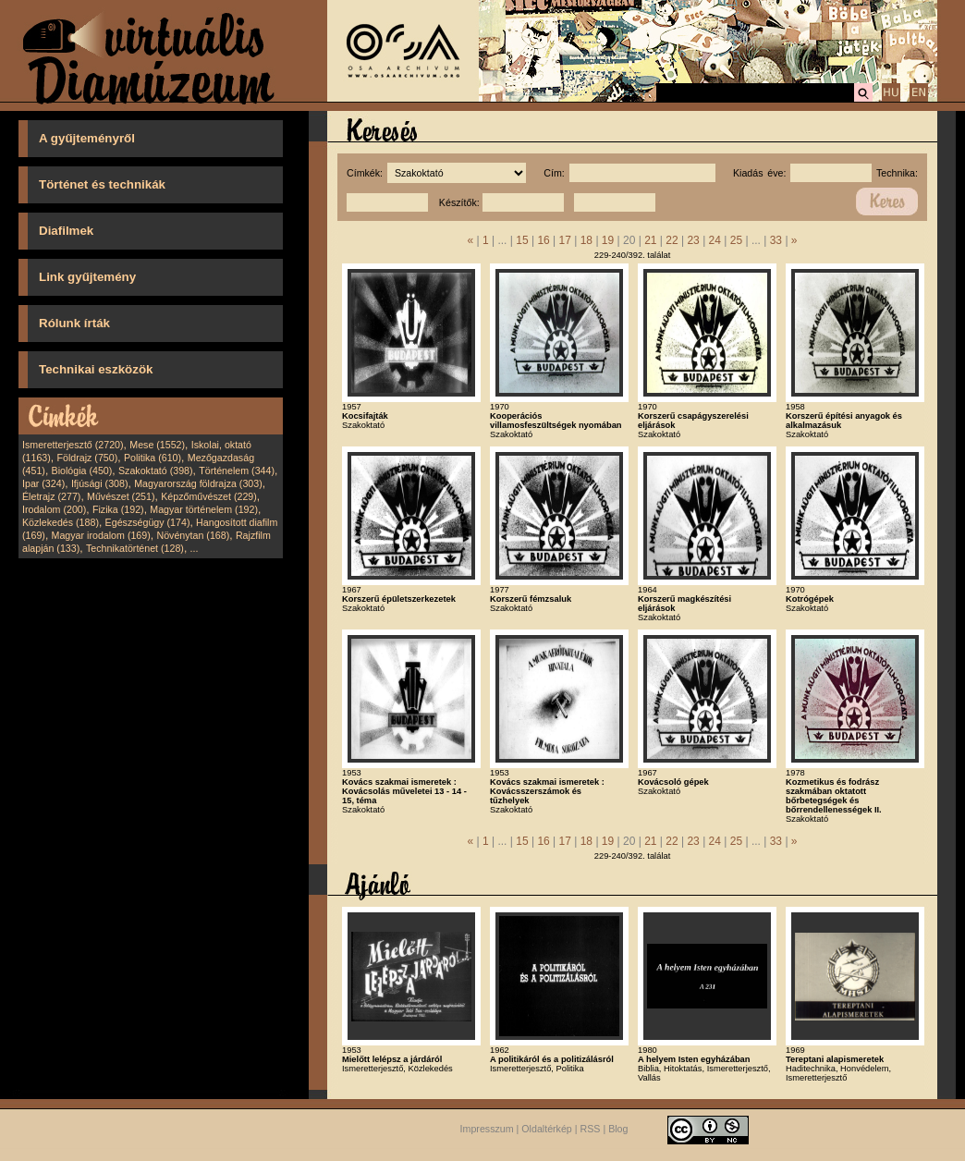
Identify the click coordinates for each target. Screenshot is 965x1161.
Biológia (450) (82, 470)
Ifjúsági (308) (99, 483)
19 (608, 240)
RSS (590, 1128)
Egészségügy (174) (147, 522)
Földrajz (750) (86, 457)
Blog (618, 1128)
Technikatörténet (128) (135, 548)
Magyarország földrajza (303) (198, 483)
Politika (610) (152, 457)
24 (715, 240)
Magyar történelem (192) (204, 509)
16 (543, 240)
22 (672, 240)
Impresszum (487, 1128)
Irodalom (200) (54, 509)
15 (522, 240)
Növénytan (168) (192, 535)
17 (565, 240)
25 (736, 240)
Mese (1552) (157, 444)
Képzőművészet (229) (209, 496)
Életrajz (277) (51, 496)
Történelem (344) (237, 470)
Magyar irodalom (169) (101, 535)
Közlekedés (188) (60, 522)
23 (693, 240)
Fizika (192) (118, 509)
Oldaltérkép (546, 1128)
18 (586, 240)
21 (650, 240)
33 (776, 240)
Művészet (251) (120, 496)
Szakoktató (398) (155, 470)
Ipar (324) (43, 483)
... (194, 548)
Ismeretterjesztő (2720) (73, 444)
